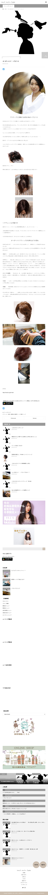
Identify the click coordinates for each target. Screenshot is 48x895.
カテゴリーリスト (24, 882)
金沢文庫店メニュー (7, 610)
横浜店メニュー (6, 605)
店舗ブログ (24, 880)
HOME (24, 872)
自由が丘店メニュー (7, 612)
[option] (8, 778)
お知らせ (24, 876)
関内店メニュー (6, 608)
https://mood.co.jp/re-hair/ (8, 392)
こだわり (24, 878)
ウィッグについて (8, 6)
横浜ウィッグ (23, 414)
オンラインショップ (7, 615)
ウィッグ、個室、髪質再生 (9, 414)
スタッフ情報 (5, 603)
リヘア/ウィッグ (24, 884)
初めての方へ (23, 874)
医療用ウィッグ (17, 414)
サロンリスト (5, 601)
